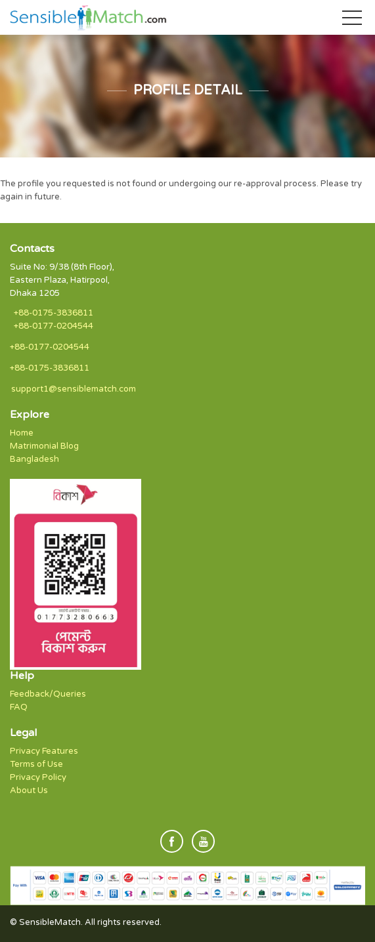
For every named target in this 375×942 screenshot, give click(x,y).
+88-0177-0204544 (53, 326)
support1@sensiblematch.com (73, 389)
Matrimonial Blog (44, 446)
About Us (29, 790)
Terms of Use (36, 764)
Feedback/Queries (48, 694)
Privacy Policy (38, 777)
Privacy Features (44, 751)
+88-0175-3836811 (53, 313)
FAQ (19, 707)
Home (21, 433)
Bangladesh (34, 459)
